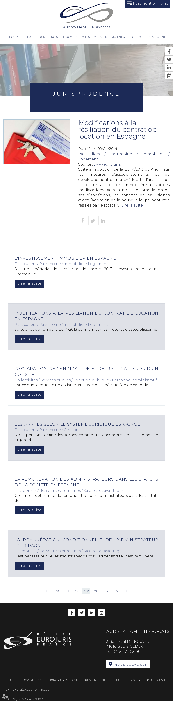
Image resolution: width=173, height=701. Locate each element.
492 (86, 591)
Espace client (156, 36)
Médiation (100, 36)
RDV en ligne (119, 36)
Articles (42, 689)
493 (95, 591)
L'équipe (30, 36)
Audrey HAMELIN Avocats (86, 15)
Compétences (49, 36)
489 (57, 591)
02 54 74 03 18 (126, 651)
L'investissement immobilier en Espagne (65, 258)
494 (105, 591)
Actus (86, 36)
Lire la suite (132, 205)
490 (67, 591)
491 (77, 591)
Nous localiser (131, 665)
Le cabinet (14, 36)
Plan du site (157, 680)
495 (115, 591)
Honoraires (69, 36)
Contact (137, 36)
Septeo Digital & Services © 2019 (23, 699)
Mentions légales (17, 689)
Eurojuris (135, 680)
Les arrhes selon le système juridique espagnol (77, 424)
